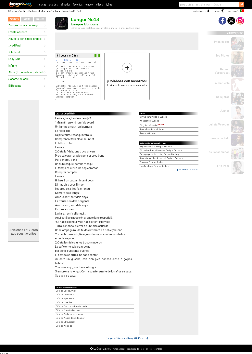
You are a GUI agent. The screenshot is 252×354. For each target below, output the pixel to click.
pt (151, 348)
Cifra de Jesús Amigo (66, 291)
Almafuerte (222, 83)
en (147, 348)
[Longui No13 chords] (137, 338)
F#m (66, 60)
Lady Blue (14, 58)
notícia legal (119, 348)
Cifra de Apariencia (65, 298)
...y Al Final (14, 45)
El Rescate (14, 85)
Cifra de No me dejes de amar (70, 318)
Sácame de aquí (18, 79)
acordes (53, 4)
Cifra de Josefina (64, 302)
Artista (27, 19)
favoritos (77, 4)
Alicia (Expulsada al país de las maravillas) (26, 72)
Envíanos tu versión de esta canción (127, 74)
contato (158, 348)
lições (109, 4)
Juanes (225, 110)
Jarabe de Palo (220, 138)
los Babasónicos (219, 152)
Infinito (12, 65)
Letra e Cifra (69, 56)
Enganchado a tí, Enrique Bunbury (156, 146)
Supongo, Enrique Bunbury (152, 162)
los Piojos (223, 55)
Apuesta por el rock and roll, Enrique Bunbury (161, 158)
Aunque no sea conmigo (23, 25)
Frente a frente (17, 32)
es (142, 348)
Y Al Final (14, 52)
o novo (89, 4)
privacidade (133, 348)
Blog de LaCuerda (152, 125)
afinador (65, 4)
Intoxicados (222, 41)
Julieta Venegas (219, 124)
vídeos (99, 4)
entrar (217, 10)
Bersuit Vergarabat (222, 71)
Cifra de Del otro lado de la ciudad (72, 306)
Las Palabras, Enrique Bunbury (154, 166)
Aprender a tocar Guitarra (152, 129)
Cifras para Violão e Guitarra (22, 10)
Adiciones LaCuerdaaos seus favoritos (23, 231)
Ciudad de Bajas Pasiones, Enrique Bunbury (161, 150)
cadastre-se (199, 10)
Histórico (40, 19)
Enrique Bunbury (51, 10)
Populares (14, 19)
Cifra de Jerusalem (65, 294)
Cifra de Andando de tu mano (69, 314)
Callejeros (223, 96)
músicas (41, 4)
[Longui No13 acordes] (116, 338)
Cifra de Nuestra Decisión (68, 310)
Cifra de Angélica (64, 326)
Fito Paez (223, 165)
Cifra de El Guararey (65, 322)
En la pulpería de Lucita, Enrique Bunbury (159, 154)
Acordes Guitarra (148, 133)
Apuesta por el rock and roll (25, 38)
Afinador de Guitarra (149, 121)
